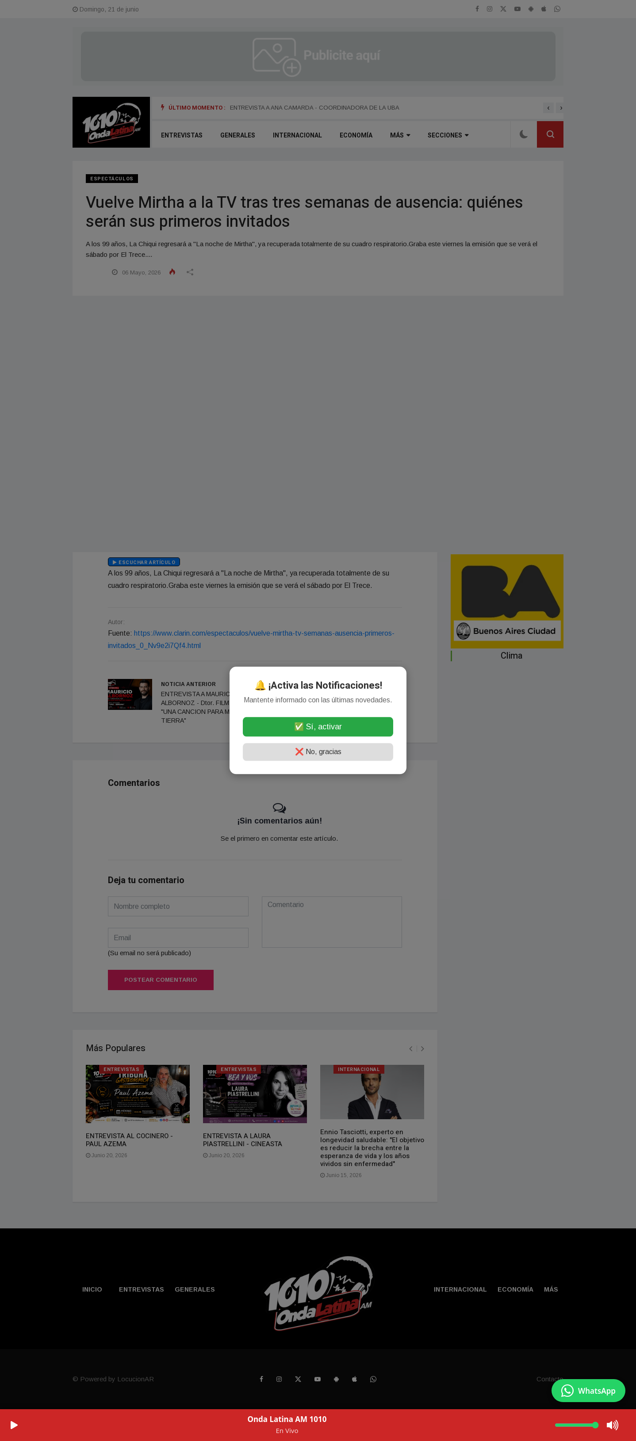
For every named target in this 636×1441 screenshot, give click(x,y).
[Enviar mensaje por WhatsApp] (588, 1390)
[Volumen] (577, 1425)
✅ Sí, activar (318, 727)
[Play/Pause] (14, 1425)
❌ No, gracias (318, 752)
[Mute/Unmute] (613, 1425)
